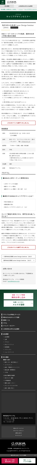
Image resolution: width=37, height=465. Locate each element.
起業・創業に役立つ (9, 388)
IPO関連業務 (8, 380)
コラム (5, 323)
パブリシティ (8, 349)
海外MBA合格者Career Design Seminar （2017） (17, 260)
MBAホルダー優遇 (9, 378)
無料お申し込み (18, 296)
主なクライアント (9, 344)
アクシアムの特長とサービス (12, 314)
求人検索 (7, 6)
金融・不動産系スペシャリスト (12, 367)
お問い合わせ (18, 433)
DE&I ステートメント (18, 428)
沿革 (6, 339)
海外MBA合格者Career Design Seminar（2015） (18, 256)
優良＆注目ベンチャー (10, 383)
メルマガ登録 (18, 303)
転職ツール (6, 320)
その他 (6, 372)
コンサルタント (8, 364)
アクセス (7, 342)
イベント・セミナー (9, 325)
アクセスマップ (25, 141)
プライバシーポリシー (18, 430)
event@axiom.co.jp (13, 281)
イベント (21, 9)
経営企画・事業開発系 (10, 369)
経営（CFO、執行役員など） (12, 362)
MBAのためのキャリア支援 (11, 317)
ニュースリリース (9, 352)
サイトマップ (18, 435)
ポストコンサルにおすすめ (11, 385)
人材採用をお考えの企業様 (25, 6)
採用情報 (7, 347)
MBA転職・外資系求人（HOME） (9, 9)
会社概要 (7, 337)
